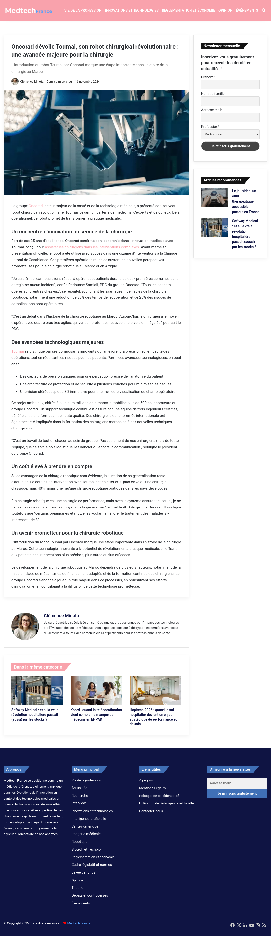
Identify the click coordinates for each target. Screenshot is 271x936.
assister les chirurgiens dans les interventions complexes (92, 251)
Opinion (225, 10)
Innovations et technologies (131, 10)
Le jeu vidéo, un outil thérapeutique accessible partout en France (246, 205)
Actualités (79, 792)
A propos (146, 784)
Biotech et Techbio (86, 853)
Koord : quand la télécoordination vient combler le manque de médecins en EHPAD (96, 718)
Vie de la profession (83, 10)
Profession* (210, 130)
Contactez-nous (151, 815)
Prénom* (208, 81)
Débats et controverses (90, 899)
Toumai (17, 355)
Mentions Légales (152, 792)
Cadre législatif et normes (92, 868)
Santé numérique (85, 830)
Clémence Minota (32, 85)
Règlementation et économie (188, 10)
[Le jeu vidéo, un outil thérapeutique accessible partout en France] (214, 201)
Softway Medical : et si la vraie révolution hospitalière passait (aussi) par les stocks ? (34, 718)
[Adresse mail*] (237, 787)
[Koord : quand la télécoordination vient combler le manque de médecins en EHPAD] (96, 694)
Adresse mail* (212, 114)
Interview (79, 807)
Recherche (80, 799)
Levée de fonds (84, 876)
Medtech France (78, 927)
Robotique (80, 845)
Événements (247, 10)
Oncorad (36, 210)
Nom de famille (213, 97)
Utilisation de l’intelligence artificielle (166, 807)
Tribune (77, 891)
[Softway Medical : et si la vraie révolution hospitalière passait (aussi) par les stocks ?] (37, 694)
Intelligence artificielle (89, 822)
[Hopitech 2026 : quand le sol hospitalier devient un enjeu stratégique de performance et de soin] (155, 694)
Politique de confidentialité (159, 799)
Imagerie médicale (86, 838)
